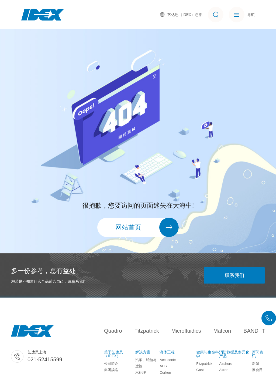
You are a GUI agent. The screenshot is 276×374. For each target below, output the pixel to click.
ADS (163, 366)
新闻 (255, 364)
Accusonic (167, 360)
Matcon (222, 331)
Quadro (113, 331)
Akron (223, 370)
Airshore (225, 364)
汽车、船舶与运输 (145, 363)
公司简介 (111, 364)
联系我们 (234, 275)
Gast (199, 370)
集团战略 (111, 370)
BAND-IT (254, 331)
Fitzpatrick (146, 331)
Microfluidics (186, 331)
